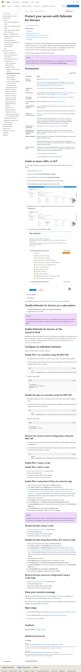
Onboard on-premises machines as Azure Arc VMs (48, 113)
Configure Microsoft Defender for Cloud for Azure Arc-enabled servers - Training (44, 644)
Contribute (26, 671)
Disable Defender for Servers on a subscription (37, 35)
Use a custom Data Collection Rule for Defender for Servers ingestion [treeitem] (13, 81)
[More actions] (75, 11)
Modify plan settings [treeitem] (11, 85)
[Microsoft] (3, 2)
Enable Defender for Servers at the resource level (37, 37)
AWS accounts (61, 106)
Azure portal (38, 170)
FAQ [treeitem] (5, 48)
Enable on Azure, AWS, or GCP (33, 33)
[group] (52, 371)
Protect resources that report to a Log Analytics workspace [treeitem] (12, 115)
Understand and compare (43, 88)
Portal (64, 6)
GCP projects (70, 106)
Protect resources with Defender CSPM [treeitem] (10, 64)
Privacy (32, 671)
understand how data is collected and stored (52, 85)
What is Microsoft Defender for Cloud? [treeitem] (11, 23)
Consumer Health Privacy (42, 671)
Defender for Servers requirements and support (51, 126)
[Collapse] (18, 10)
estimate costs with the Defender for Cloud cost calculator (54, 94)
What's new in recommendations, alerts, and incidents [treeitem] (12, 31)
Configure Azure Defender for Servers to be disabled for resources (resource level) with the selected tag (51, 550)
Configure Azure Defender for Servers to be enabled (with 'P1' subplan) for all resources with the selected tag (51, 491)
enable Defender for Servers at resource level (47, 148)
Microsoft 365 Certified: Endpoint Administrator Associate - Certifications (42, 652)
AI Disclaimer (4, 671)
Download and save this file (35, 471)
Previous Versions (13, 671)
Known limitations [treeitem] (8, 46)
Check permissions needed (43, 82)
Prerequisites (29, 31)
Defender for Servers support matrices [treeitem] (13, 70)
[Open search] (73, 2)
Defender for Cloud (39, 11)
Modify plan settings (33, 618)
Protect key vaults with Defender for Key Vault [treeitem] (10, 98)
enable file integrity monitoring (58, 615)
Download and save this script (35, 529)
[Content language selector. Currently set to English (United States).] (8, 667)
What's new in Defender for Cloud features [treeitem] (12, 27)
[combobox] (10, 13)
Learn (26, 11)
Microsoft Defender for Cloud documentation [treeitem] (10, 17)
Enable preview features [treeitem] (9, 40)
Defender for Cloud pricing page (64, 92)
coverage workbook (32, 601)
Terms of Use (54, 671)
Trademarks (61, 671)
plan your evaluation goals (59, 63)
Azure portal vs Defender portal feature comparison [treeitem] (11, 43)
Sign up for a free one (61, 97)
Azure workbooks (60, 596)
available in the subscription (58, 101)
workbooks (48, 596)
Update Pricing (50, 358)
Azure (31, 11)
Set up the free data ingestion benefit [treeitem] (11, 76)
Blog (20, 671)
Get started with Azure (73, 6)
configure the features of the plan (50, 301)
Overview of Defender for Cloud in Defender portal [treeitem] (12, 37)
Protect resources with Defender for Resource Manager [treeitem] (10, 103)
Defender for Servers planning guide (50, 79)
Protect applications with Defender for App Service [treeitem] (11, 88)
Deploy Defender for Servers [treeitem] (13, 73)
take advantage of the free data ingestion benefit (62, 612)
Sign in (77, 2)
